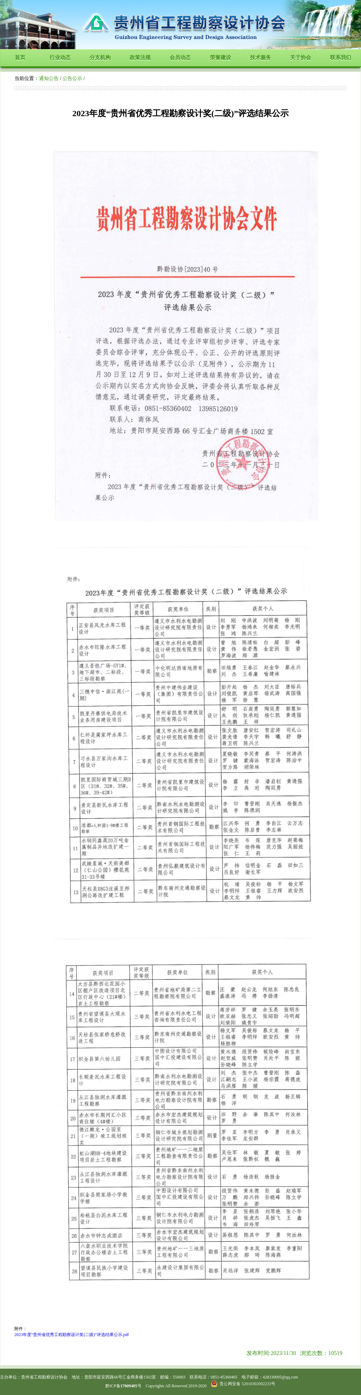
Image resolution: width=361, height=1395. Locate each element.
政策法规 (140, 57)
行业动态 (60, 57)
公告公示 (72, 78)
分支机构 (100, 57)
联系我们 (340, 57)
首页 (20, 57)
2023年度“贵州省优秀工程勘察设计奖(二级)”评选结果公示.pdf (71, 1334)
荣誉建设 (220, 57)
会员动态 (180, 57)
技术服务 (260, 57)
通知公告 (49, 78)
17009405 (128, 1385)
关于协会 (300, 57)
